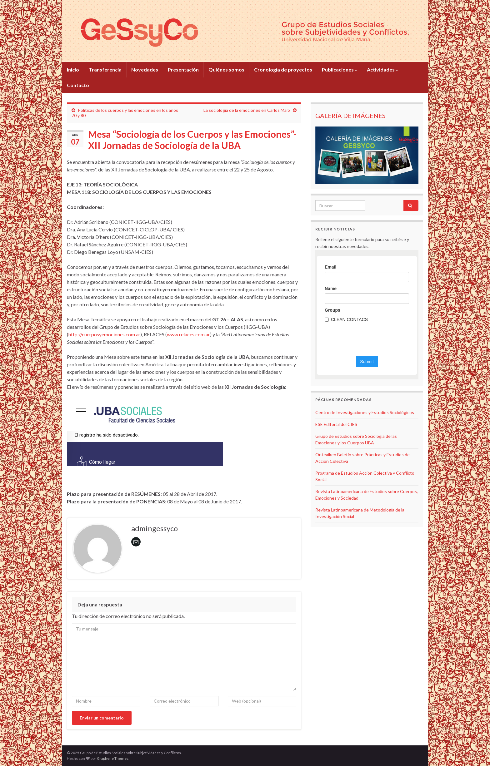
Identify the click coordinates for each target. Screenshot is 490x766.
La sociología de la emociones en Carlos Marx (246, 110)
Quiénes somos (226, 69)
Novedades (144, 69)
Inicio (73, 69)
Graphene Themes (112, 758)
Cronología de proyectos (283, 69)
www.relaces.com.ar (188, 334)
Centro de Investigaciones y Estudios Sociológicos (364, 412)
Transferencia (105, 69)
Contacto (78, 85)
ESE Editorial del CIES (336, 424)
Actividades (382, 69)
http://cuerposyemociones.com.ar (104, 334)
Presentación (183, 69)
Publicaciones (339, 69)
